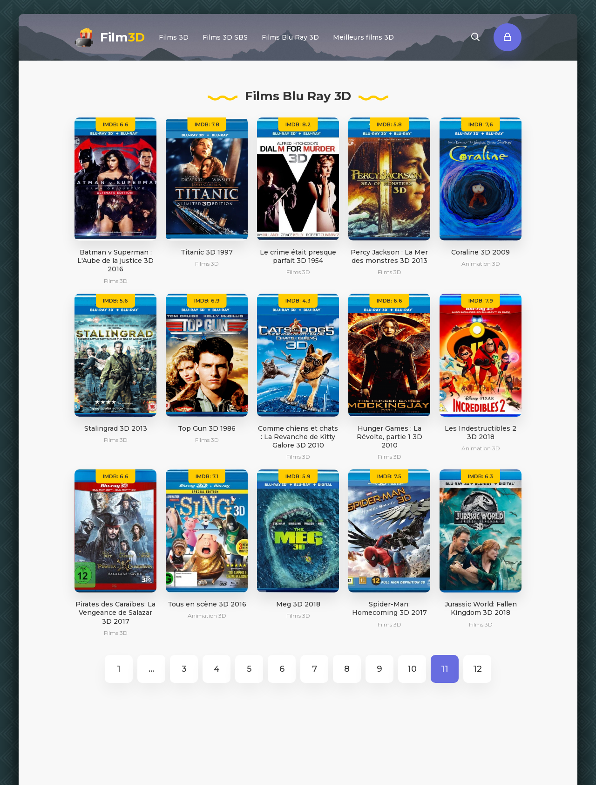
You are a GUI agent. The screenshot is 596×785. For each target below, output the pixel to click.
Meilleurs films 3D (363, 37)
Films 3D (174, 37)
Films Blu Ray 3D (290, 37)
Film (122, 37)
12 (477, 669)
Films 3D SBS (225, 37)
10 (412, 669)
